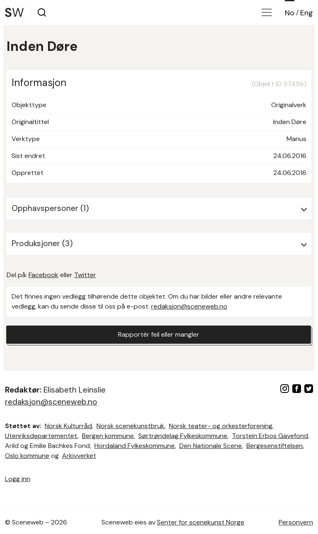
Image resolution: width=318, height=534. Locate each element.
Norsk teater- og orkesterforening (220, 425)
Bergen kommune (108, 435)
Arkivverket (79, 455)
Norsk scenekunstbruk (130, 425)
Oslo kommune (27, 455)
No (289, 13)
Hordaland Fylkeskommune (134, 445)
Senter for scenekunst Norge (200, 522)
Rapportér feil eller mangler (158, 334)
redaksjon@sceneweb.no (189, 306)
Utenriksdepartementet (41, 435)
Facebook (43, 275)
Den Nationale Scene (210, 445)
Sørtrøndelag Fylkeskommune (182, 435)
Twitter (85, 275)
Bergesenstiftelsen (274, 445)
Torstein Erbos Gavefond (270, 435)
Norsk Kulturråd (68, 425)
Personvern (296, 522)
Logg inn (17, 478)
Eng (306, 13)
